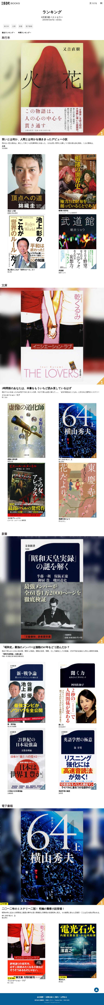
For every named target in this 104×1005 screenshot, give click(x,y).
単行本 (6, 26)
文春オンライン (49, 1000)
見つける (93, 3)
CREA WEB (66, 1000)
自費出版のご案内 (52, 997)
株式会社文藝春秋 (39, 1000)
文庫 (14, 26)
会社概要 (40, 997)
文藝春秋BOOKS (10, 3)
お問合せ (64, 997)
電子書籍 (29, 26)
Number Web (58, 1000)
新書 (20, 26)
